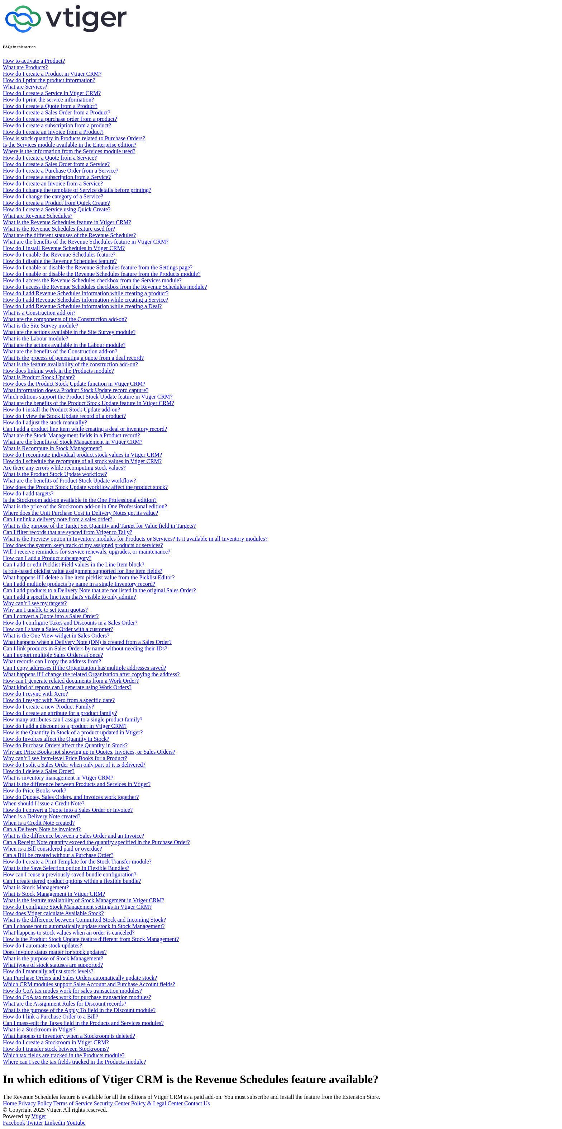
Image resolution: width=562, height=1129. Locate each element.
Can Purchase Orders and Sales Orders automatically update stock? (80, 978)
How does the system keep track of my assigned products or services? (83, 545)
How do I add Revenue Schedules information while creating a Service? (85, 300)
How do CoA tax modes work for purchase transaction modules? (77, 997)
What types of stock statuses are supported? (53, 965)
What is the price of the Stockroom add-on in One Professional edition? (85, 506)
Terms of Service (72, 1103)
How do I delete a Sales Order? (39, 771)
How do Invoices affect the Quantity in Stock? (56, 739)
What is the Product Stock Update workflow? (55, 474)
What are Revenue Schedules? (37, 216)
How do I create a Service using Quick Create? (56, 209)
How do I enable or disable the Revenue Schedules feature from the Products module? (101, 274)
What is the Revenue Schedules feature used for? (59, 229)
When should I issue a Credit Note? (44, 803)
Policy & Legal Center (157, 1103)
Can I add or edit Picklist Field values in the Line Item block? (73, 564)
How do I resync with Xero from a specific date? (59, 700)
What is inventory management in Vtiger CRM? (58, 778)
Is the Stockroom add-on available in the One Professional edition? (80, 500)
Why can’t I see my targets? (35, 603)
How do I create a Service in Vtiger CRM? (52, 93)
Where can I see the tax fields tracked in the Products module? (74, 1062)
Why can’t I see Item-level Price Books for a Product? (65, 758)
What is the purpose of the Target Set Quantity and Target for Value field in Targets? (99, 526)
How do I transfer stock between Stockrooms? (56, 1049)
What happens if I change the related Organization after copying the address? (91, 674)
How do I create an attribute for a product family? (60, 713)
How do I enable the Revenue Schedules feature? (59, 254)
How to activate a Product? (34, 61)
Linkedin (54, 1123)
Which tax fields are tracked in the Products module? (63, 1055)
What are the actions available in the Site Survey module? (69, 332)
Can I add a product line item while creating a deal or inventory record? (85, 429)
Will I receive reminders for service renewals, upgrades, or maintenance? (86, 552)
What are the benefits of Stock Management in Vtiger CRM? (72, 442)
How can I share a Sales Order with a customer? (58, 629)
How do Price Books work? (34, 790)
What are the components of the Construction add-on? (65, 319)
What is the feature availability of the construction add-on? (70, 364)
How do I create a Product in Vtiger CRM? (52, 74)
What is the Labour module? (35, 338)
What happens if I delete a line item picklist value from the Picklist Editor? (89, 577)
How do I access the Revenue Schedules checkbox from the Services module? (92, 280)
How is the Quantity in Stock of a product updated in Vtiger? (73, 732)
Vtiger (39, 1116)
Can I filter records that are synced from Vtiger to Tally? (67, 532)
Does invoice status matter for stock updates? (55, 952)
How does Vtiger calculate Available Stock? (53, 913)
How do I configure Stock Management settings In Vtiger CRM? (77, 907)
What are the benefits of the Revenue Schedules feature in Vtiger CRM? (85, 242)
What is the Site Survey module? (40, 326)
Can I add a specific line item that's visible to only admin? (69, 597)
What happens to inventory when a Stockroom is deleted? (69, 1036)
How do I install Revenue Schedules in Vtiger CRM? (64, 248)
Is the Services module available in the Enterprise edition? (69, 145)
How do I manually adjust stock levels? (48, 971)
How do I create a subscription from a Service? (57, 177)
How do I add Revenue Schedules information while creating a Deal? (82, 306)
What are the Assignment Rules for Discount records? (64, 1004)
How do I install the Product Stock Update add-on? (61, 409)
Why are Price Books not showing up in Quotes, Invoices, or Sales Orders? (89, 752)
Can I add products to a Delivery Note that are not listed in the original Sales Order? (99, 590)
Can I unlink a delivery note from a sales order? (57, 519)
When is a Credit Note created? (39, 823)
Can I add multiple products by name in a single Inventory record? (79, 584)
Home (10, 1103)
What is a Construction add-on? (39, 313)
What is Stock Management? (36, 887)
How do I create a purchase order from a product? (60, 119)
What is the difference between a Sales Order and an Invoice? (73, 836)
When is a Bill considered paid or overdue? (52, 849)
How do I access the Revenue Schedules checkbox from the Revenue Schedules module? (105, 287)
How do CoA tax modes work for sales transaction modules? (72, 991)
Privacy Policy (35, 1103)
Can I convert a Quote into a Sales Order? (51, 616)
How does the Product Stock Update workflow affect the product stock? (85, 487)
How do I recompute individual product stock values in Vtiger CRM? (82, 455)
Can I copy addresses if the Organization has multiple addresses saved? (84, 668)
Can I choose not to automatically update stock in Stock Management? (84, 926)
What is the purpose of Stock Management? (53, 958)
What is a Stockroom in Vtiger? (39, 1029)
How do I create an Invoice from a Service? (53, 183)
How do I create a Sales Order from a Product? (56, 112)
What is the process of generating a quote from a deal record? (73, 358)
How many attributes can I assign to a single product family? (72, 719)
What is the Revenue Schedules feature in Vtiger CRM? (67, 222)
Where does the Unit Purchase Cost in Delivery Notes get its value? (80, 513)
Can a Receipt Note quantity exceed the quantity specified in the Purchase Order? (96, 842)
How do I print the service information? (48, 100)
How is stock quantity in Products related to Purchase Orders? (74, 138)
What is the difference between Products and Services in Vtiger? (77, 784)
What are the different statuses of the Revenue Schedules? (69, 235)
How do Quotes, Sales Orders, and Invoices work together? (71, 797)
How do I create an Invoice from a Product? (53, 132)
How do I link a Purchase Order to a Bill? (50, 1016)
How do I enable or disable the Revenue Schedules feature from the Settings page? (97, 267)
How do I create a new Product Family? (48, 707)
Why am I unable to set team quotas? (45, 610)
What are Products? (25, 67)
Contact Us (197, 1103)
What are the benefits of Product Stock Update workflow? (69, 481)
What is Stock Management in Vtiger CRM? (54, 894)
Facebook (14, 1123)
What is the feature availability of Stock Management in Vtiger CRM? (83, 900)
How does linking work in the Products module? (58, 371)
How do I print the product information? (49, 80)
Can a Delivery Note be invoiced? (42, 829)
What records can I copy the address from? (52, 661)
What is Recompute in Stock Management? (53, 448)
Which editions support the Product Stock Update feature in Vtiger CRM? (87, 397)
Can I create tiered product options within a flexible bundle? (72, 881)
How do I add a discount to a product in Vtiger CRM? (65, 726)
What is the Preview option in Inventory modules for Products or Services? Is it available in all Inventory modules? (135, 539)
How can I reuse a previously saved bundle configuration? (69, 874)
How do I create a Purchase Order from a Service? (60, 171)
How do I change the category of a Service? (53, 196)
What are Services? (25, 87)
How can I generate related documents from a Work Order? (71, 681)
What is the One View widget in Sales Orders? (56, 635)
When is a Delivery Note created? (41, 816)
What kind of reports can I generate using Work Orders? (67, 687)
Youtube (76, 1123)
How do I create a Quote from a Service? (50, 158)
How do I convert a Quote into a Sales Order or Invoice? (68, 810)
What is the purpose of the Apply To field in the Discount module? (79, 1010)
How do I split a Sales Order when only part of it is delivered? (74, 765)
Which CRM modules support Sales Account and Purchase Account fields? (89, 984)
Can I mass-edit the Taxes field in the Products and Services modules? (83, 1023)
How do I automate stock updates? (42, 945)
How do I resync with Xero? (35, 694)
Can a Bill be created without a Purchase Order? (58, 855)
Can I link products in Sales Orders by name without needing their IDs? (85, 648)
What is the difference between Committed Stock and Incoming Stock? (84, 920)
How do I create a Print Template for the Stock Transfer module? (77, 861)
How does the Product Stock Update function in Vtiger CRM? (74, 384)
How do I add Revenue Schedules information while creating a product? (85, 293)
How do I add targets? (28, 493)
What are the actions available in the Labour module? (64, 345)
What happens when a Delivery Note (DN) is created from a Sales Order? (87, 642)
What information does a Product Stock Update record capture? (75, 390)
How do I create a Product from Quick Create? (56, 203)
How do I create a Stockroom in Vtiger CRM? (56, 1042)
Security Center (112, 1103)
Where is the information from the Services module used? (69, 151)
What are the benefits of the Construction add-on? (60, 351)
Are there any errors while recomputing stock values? (64, 468)
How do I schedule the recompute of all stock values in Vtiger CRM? (82, 461)
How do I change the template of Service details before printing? (77, 190)
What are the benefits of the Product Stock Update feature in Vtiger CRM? (88, 403)
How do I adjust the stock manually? (45, 422)
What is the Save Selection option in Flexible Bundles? (66, 868)
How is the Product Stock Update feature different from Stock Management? (91, 939)
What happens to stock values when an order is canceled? (68, 933)
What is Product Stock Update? (39, 377)
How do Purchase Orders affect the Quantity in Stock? (65, 745)
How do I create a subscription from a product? (57, 125)
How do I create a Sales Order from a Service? (56, 164)
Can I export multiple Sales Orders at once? (53, 655)
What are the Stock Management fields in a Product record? (71, 435)
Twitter (35, 1123)
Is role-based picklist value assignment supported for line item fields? (82, 571)
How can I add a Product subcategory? (47, 558)
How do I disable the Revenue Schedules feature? (60, 261)
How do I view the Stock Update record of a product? (64, 416)
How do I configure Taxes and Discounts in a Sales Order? (70, 623)
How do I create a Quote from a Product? (50, 106)
